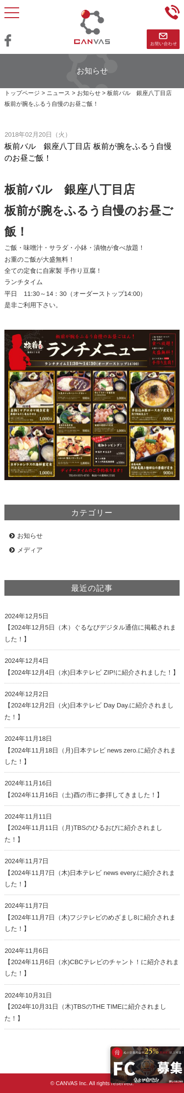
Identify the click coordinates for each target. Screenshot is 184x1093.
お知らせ (26, 535)
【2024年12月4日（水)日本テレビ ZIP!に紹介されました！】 (91, 672)
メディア (26, 550)
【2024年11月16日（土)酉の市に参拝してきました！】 (83, 795)
